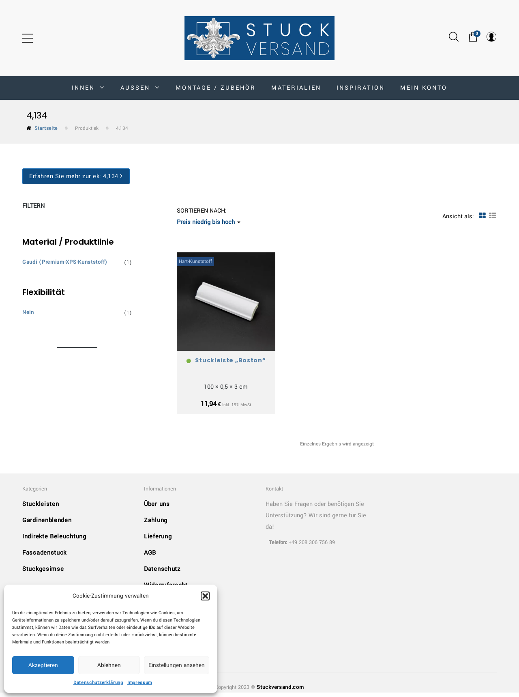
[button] (205, 596)
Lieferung (158, 541)
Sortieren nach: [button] (208, 216)
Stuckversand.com (280, 692)
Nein (28, 312)
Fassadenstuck (44, 557)
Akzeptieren (43, 665)
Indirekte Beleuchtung (54, 541)
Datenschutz (162, 574)
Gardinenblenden (47, 525)
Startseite (46, 128)
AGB (150, 557)
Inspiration (361, 88)
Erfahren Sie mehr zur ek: (76, 176)
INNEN (88, 88)
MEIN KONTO (423, 88)
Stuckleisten (40, 509)
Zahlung (155, 525)
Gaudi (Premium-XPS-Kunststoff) (64, 262)
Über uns (157, 509)
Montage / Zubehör (216, 88)
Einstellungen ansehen (176, 665)
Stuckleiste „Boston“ (230, 360)
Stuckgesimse (43, 574)
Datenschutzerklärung (98, 683)
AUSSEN (140, 88)
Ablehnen (109, 665)
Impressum (139, 683)
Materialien (296, 88)
